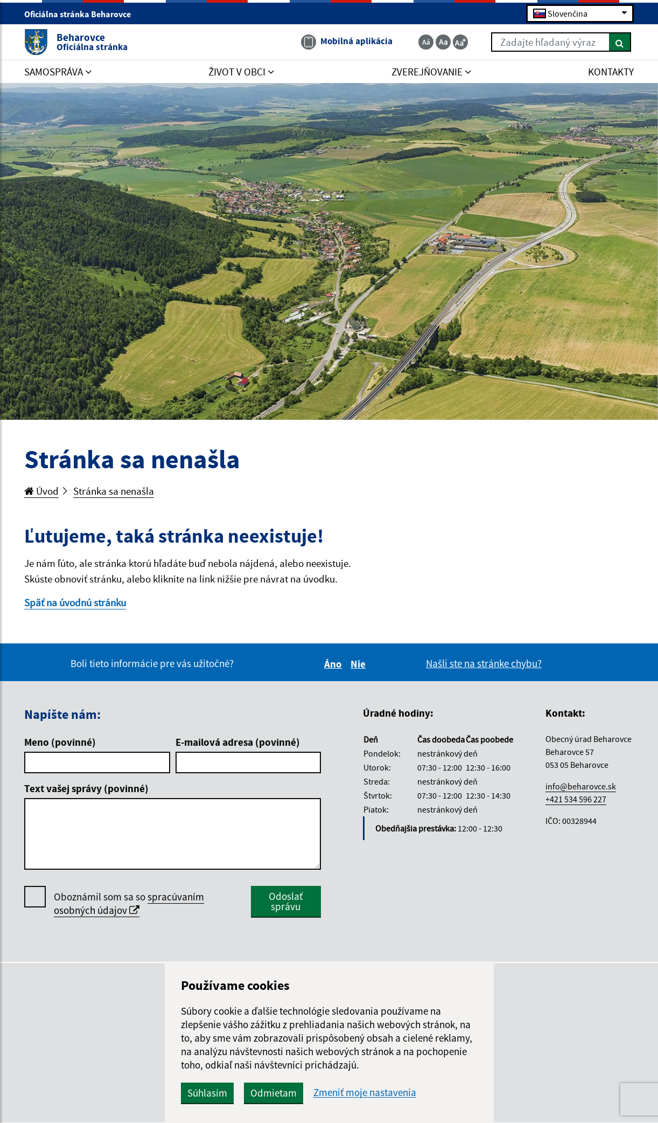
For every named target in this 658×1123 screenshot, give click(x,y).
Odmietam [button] (273, 1092)
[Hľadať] (620, 42)
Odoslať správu (286, 901)
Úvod (41, 490)
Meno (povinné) (60, 742)
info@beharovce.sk (580, 786)
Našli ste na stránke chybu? (484, 663)
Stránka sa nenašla (113, 490)
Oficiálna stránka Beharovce (82, 14)
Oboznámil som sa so (129, 903)
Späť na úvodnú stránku (75, 602)
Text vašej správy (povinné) (86, 788)
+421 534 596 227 (575, 799)
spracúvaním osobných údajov (129, 903)
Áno (334, 663)
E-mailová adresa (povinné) (238, 742)
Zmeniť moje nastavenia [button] (364, 1092)
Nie (360, 663)
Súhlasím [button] (207, 1092)
